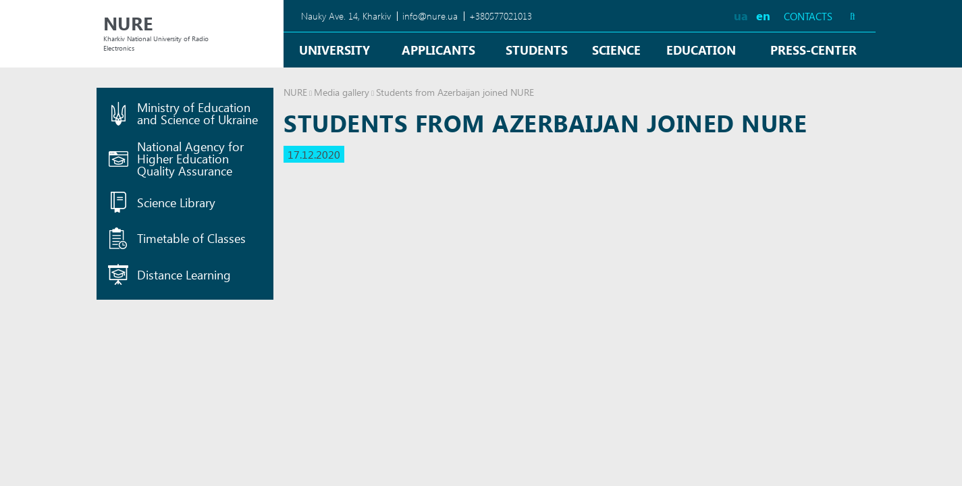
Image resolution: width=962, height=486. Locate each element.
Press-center (813, 49)
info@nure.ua (430, 15)
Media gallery (341, 92)
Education (701, 49)
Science (616, 49)
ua (741, 15)
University (334, 49)
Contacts (808, 16)
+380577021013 (500, 15)
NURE (295, 92)
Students (537, 49)
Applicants (438, 49)
